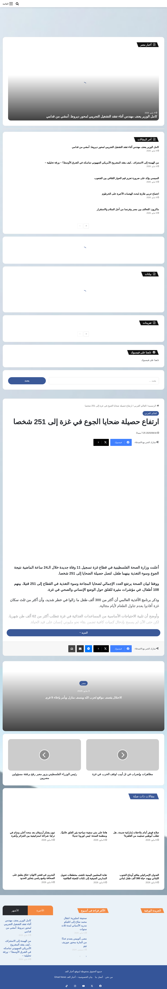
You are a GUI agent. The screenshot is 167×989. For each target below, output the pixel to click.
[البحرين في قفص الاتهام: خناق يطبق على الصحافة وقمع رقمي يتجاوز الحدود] (31, 858)
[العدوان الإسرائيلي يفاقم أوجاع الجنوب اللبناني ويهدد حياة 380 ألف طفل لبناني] (135, 858)
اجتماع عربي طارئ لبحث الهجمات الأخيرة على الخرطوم (130, 193)
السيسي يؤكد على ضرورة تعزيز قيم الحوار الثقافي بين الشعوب (126, 178)
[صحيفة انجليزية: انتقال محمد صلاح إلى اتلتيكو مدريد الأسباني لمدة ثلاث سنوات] (99, 923)
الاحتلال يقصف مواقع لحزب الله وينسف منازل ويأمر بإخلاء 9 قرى (83, 696)
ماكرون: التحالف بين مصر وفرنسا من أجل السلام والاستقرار (128, 209)
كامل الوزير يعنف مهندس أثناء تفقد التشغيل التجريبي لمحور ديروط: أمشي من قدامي (101, 116)
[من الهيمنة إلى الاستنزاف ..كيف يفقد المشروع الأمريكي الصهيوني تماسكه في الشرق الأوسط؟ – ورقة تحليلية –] (17, 167)
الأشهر (15, 910)
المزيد (83, 632)
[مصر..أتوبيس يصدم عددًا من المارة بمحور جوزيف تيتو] (99, 943)
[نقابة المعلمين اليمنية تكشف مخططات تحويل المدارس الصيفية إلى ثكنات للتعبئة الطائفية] (83, 858)
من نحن (109, 977)
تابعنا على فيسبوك (150, 360)
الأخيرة (40, 910)
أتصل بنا (99, 977)
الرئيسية (153, 405)
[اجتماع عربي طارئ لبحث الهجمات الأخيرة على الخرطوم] (17, 198)
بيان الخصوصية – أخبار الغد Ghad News (73, 977)
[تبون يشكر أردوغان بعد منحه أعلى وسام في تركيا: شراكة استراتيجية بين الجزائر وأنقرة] (31, 816)
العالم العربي (140, 405)
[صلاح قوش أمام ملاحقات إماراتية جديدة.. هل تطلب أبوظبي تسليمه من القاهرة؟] (135, 816)
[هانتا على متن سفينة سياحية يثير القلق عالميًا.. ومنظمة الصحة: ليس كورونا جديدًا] (83, 816)
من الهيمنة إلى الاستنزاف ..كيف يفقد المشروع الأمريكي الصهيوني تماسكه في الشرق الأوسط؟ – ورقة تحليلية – (102, 162)
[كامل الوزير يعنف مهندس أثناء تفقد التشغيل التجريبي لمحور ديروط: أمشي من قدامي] (17, 151)
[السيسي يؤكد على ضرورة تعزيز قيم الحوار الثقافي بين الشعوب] (17, 183)
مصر (83, 683)
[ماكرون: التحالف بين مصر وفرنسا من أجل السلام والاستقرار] (17, 214)
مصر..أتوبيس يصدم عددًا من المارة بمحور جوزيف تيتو (74, 942)
